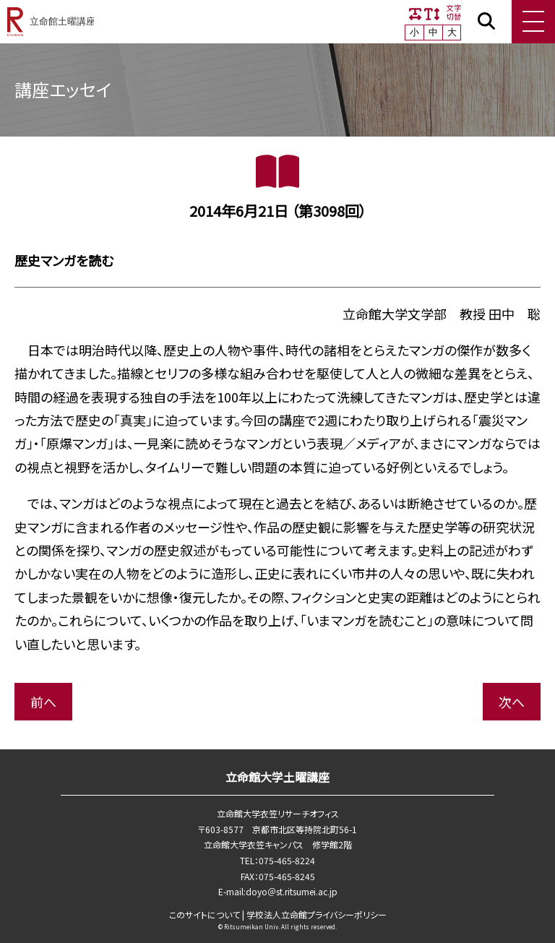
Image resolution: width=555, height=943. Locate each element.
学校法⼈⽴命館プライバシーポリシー (316, 914)
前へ (43, 701)
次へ (512, 701)
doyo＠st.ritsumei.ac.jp (291, 891)
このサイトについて (204, 914)
